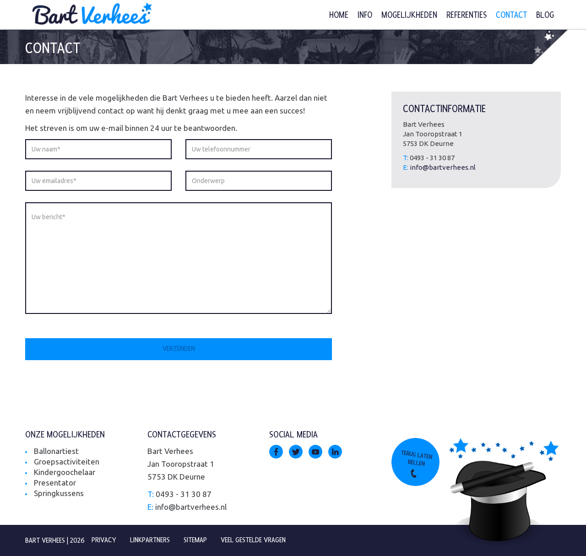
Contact (511, 15)
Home (338, 15)
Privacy (104, 540)
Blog (545, 15)
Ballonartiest (56, 451)
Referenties (466, 15)
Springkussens (59, 493)
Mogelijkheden (409, 15)
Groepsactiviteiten (66, 461)
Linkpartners (150, 540)
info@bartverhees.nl (443, 167)
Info (365, 15)
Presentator (55, 482)
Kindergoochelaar (64, 472)
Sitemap (196, 540)
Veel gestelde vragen (254, 540)
